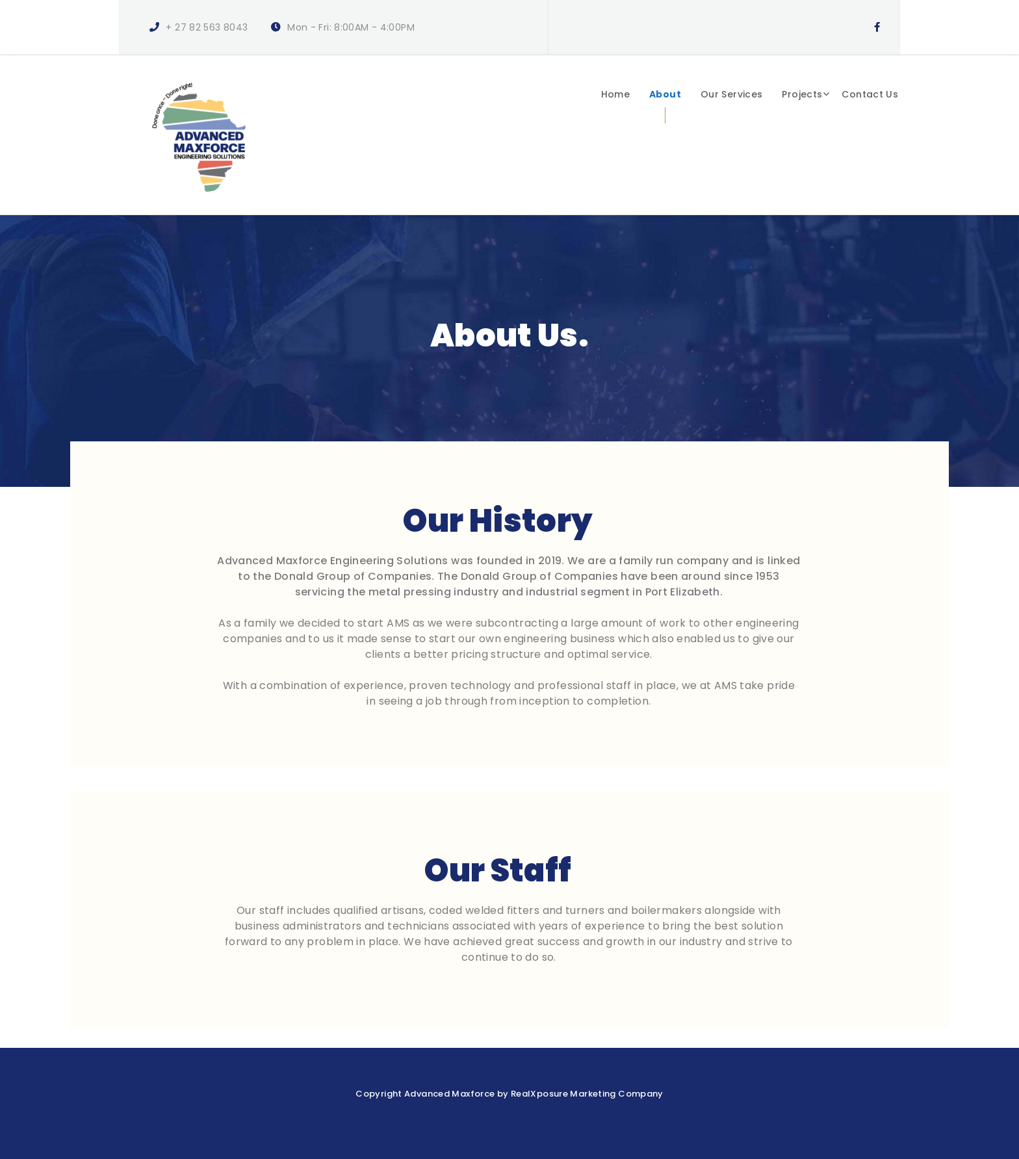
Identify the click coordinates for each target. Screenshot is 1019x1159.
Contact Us (870, 94)
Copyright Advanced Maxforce (425, 1093)
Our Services (732, 94)
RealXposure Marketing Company (587, 1093)
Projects (802, 94)
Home (615, 94)
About (665, 94)
